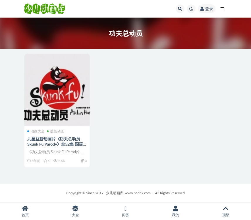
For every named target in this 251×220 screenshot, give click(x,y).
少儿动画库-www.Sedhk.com (128, 193)
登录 (206, 8)
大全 (75, 211)
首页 (25, 211)
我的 (176, 211)
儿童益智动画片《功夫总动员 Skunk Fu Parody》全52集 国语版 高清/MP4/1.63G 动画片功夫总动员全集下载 (57, 146)
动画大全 (36, 131)
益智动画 (55, 131)
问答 (125, 211)
